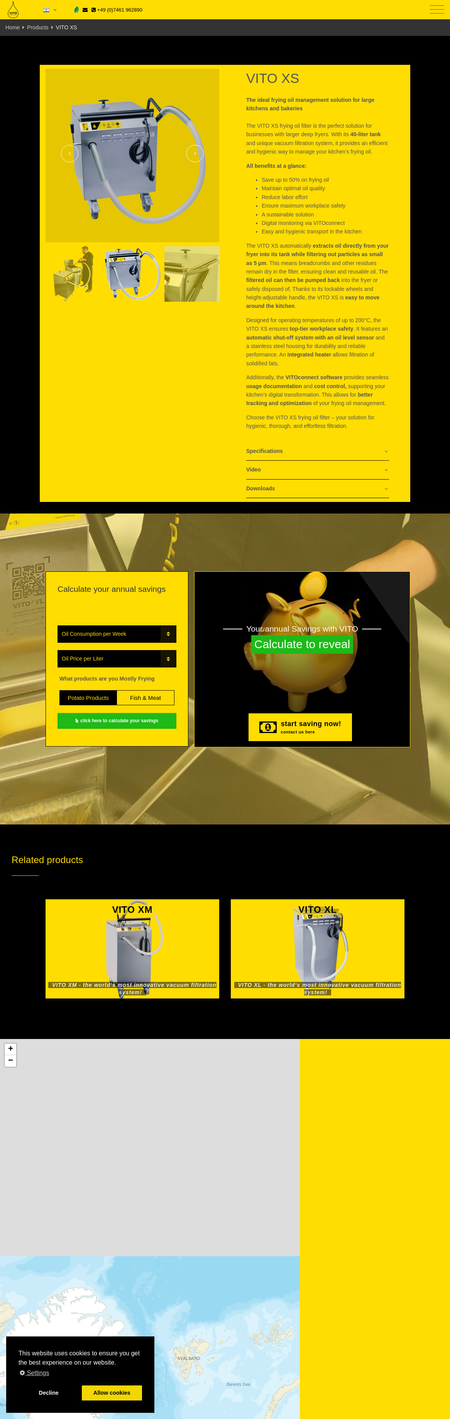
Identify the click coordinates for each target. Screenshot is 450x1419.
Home (12, 27)
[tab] (317, 451)
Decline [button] (49, 1393)
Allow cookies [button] (111, 1393)
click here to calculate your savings (117, 720)
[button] (10, 1049)
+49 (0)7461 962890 (116, 10)
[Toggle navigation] (437, 9)
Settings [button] (34, 1373)
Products (37, 27)
